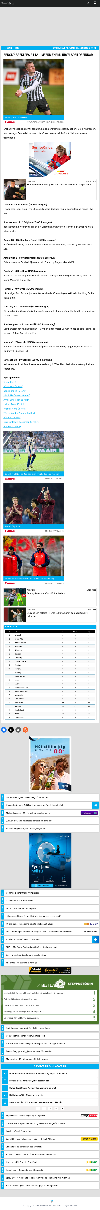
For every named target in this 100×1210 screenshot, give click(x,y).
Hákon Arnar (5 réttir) (14, 404)
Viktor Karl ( (9, 382)
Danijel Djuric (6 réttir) (14, 391)
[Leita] (88, 3)
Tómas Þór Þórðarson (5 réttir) (19, 413)
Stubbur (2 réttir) (12, 426)
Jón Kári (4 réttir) (12, 417)
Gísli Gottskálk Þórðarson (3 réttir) (21, 422)
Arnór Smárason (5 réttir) (16, 399)
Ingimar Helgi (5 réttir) (14, 408)
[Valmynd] (95, 3)
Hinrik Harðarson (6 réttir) (16, 395)
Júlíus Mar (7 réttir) (13, 386)
